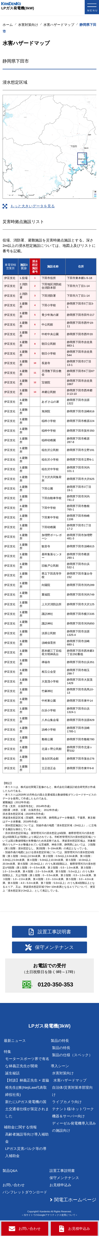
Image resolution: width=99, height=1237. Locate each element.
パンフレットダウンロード (25, 1193)
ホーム (8, 25)
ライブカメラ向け (67, 1103)
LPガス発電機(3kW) (17, 8)
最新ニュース (15, 1042)
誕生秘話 (12, 1074)
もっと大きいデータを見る (32, 206)
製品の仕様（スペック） (72, 1056)
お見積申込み (60, 1186)
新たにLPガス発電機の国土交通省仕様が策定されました (27, 1110)
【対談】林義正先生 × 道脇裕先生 (27, 1088)
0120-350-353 (56, 985)
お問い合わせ (14, 1186)
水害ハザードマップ (58, 25)
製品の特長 (61, 1049)
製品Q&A (10, 1172)
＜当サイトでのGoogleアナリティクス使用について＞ (49, 1216)
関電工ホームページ (75, 1200)
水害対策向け (28, 25)
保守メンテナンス (64, 1179)
